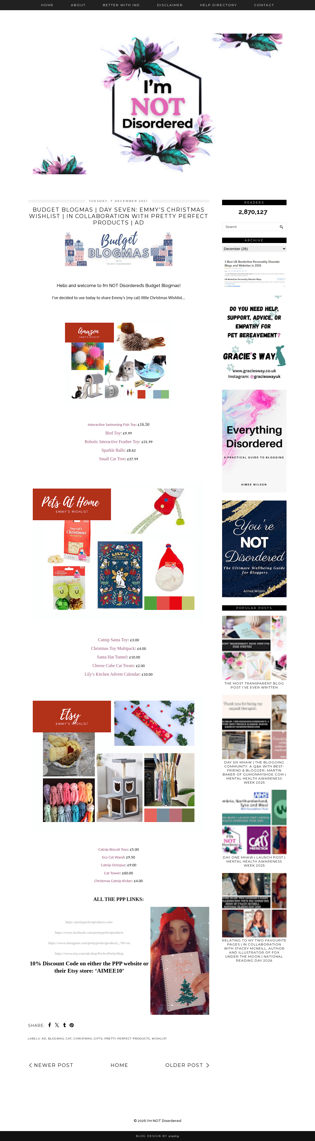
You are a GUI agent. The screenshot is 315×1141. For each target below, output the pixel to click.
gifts (98, 1038)
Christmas (83, 1038)
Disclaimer (170, 5)
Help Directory (218, 5)
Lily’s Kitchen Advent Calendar (112, 674)
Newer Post (54, 1065)
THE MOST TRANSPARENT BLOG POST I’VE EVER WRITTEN (254, 685)
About (78, 5)
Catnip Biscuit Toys (113, 849)
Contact (264, 5)
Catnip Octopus (113, 865)
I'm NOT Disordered (164, 1121)
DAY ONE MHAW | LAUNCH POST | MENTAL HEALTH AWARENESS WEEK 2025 (254, 861)
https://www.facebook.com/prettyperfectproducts (89, 932)
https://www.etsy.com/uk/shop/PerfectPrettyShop (89, 953)
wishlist (159, 1038)
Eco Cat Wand (113, 857)
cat (69, 1038)
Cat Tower (112, 873)
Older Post (184, 1065)
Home (47, 5)
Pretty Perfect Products (127, 1038)
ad (44, 1038)
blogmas (56, 1038)
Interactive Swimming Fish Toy (112, 424)
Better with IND (121, 5)
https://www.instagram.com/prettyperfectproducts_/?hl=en (89, 943)
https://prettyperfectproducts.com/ (89, 922)
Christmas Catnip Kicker (113, 880)
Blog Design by (157, 1136)
